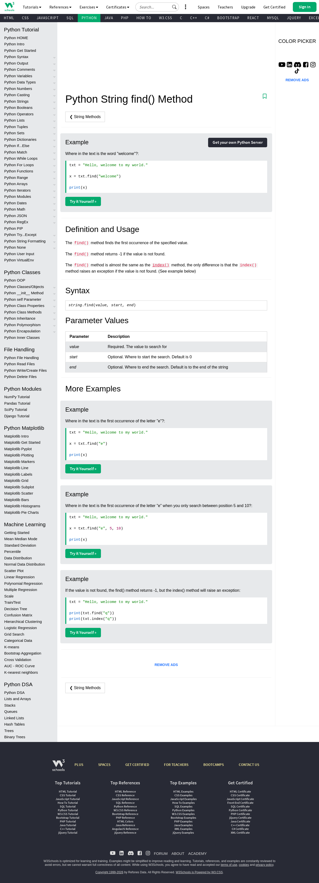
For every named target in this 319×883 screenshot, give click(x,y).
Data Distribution (18, 558)
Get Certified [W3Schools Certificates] (274, 6)
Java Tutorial (68, 825)
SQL (70, 17)
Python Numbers (18, 88)
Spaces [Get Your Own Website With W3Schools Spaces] (204, 6)
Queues (10, 711)
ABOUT (177, 853)
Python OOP (14, 280)
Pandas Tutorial (17, 403)
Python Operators (19, 114)
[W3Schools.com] (58, 767)
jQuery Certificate (240, 817)
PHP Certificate (240, 814)
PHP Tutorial (68, 821)
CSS (25, 17)
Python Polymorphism (22, 325)
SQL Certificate (240, 806)
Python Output (16, 63)
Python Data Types (20, 82)
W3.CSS (165, 17)
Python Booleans (18, 107)
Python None (15, 247)
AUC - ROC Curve (19, 666)
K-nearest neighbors (21, 672)
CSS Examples (183, 795)
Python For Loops (19, 165)
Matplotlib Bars (16, 500)
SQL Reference (125, 803)
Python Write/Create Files (25, 370)
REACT (253, 17)
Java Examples (183, 825)
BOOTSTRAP (228, 17)
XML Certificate (240, 832)
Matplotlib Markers (19, 461)
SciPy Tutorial (15, 409)
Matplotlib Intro (16, 436)
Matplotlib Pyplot (18, 449)
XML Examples (183, 829)
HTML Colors (125, 821)
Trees (9, 731)
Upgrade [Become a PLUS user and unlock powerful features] (248, 6)
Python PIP (13, 228)
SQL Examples (183, 806)
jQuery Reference (125, 832)
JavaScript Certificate (240, 799)
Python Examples (183, 810)
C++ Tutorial (67, 829)
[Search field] (157, 6)
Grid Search (14, 634)
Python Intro (14, 44)
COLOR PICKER (297, 41)
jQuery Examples (183, 832)
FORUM (160, 853)
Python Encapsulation (22, 331)
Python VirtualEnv (19, 260)
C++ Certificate (240, 825)
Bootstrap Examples (183, 817)
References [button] (60, 6)
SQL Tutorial (68, 806)
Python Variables (18, 76)
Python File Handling (21, 358)
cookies (244, 865)
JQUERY (294, 17)
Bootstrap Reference (125, 814)
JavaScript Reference (125, 799)
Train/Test (12, 602)
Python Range (16, 177)
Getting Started (16, 532)
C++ (193, 17)
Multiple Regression (20, 590)
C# (207, 17)
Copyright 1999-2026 (109, 872)
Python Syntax (16, 57)
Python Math (14, 209)
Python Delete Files (20, 376)
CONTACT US (249, 764)
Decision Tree (15, 609)
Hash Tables (14, 724)
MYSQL (273, 17)
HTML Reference (125, 791)
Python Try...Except (20, 234)
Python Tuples (16, 127)
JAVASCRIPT (48, 17)
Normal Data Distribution (24, 564)
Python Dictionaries (20, 139)
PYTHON (89, 17)
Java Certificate (240, 821)
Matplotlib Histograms (22, 506)
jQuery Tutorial (67, 832)
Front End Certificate (240, 803)
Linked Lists (14, 718)
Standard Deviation (20, 545)
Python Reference (125, 806)
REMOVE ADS (166, 665)
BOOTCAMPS (213, 764)
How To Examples (183, 803)
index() (161, 265)
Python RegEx (16, 222)
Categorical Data (18, 640)
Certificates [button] (117, 6)
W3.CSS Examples (183, 814)
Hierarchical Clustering (23, 621)
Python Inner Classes (22, 337)
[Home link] (9, 6)
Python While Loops (20, 158)
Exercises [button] (89, 6)
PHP (125, 17)
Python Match (15, 152)
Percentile (12, 551)
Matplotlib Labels (18, 474)
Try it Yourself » (83, 201)
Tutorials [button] (32, 6)
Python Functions (18, 171)
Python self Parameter (22, 299)
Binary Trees (14, 737)
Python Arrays (15, 184)
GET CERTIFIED (137, 764)
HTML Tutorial (68, 791)
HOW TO (143, 17)
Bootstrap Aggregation (22, 653)
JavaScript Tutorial (68, 799)
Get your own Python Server (238, 142)
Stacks (9, 705)
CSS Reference (125, 795)
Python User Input (19, 254)
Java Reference (125, 825)
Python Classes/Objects (24, 287)
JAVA (108, 17)
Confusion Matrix (18, 615)
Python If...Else (16, 146)
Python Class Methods (23, 312)
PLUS (79, 764)
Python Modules (17, 196)
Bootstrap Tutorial (67, 817)
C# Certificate (240, 829)
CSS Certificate (240, 795)
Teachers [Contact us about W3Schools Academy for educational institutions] (225, 6)
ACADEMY (197, 853)
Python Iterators (17, 190)
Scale (9, 596)
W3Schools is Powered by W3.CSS (199, 872)
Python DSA (14, 692)
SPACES (104, 764)
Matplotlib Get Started (22, 442)
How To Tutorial (68, 803)
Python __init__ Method (24, 293)
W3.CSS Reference (125, 810)
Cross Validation (17, 660)
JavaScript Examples (183, 799)
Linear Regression (19, 577)
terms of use (229, 865)
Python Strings (16, 101)
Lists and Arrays (17, 699)
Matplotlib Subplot (19, 487)
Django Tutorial (16, 416)
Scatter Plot (14, 571)
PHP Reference (125, 817)
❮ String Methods (85, 117)
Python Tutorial (68, 810)
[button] (174, 7)
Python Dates (15, 203)
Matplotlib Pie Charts (21, 512)
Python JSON (15, 216)
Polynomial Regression (23, 583)
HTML (9, 17)
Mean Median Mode (20, 539)
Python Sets (14, 133)
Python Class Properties (24, 305)
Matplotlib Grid (16, 480)
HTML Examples (183, 791)
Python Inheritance (19, 318)
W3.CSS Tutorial (68, 814)
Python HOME (16, 38)
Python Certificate (240, 810)
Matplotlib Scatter (18, 493)
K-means (11, 647)
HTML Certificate (240, 791)
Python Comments (19, 69)
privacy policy (264, 865)
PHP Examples (183, 821)
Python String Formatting (25, 241)
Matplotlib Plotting (19, 455)
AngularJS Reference (125, 829)
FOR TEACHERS (176, 764)
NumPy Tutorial (17, 397)
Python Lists (14, 120)
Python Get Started (20, 50)
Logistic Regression (20, 628)
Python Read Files (19, 364)
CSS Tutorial (68, 795)
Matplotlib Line (16, 468)
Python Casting (17, 95)
